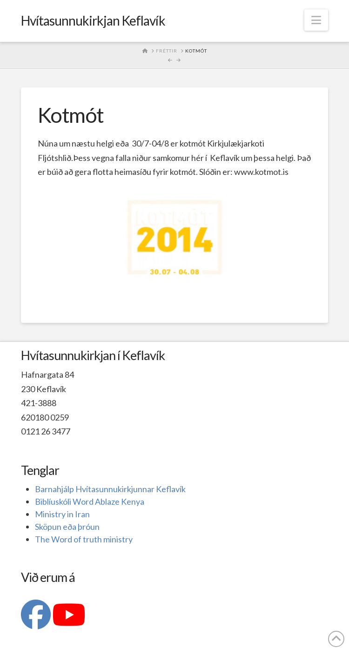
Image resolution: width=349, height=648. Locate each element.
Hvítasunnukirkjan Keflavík (93, 20)
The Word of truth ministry (84, 539)
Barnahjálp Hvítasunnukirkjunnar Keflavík (110, 489)
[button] (316, 20)
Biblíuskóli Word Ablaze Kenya (89, 501)
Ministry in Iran (62, 514)
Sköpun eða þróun (67, 526)
